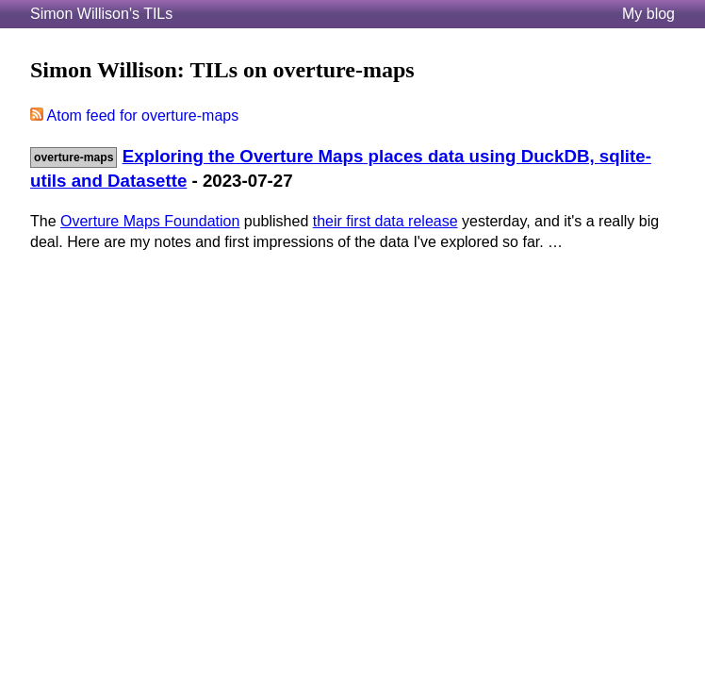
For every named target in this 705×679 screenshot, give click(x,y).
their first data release (385, 221)
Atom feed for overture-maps (134, 116)
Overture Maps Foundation (149, 221)
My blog (648, 14)
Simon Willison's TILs (101, 14)
